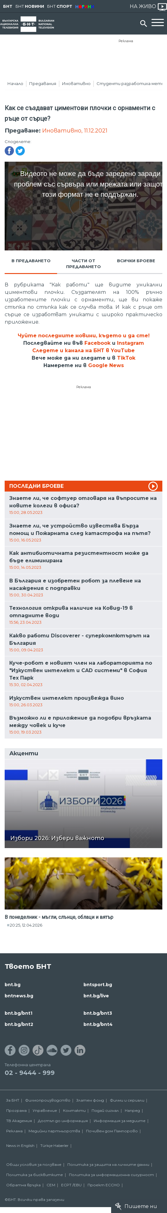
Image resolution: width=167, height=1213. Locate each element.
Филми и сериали (127, 1100)
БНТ (7, 6)
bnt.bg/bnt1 (18, 1013)
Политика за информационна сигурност (111, 1174)
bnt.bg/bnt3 (98, 1013)
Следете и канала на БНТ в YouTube (83, 350)
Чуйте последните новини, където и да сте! (84, 336)
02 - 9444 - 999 (30, 1072)
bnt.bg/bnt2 (19, 1024)
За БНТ (12, 1100)
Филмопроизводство (47, 1100)
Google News (106, 365)
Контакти (74, 1110)
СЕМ (51, 1185)
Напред (132, 1110)
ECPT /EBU (71, 1185)
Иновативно (76, 83)
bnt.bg (12, 984)
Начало (15, 83)
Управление (45, 1110)
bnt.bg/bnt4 (98, 1024)
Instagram (130, 343)
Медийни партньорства (54, 1131)
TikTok (126, 358)
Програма (16, 1110)
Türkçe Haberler (54, 1145)
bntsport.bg (98, 984)
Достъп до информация (63, 1120)
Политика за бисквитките (34, 1174)
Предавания (42, 83)
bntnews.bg (19, 996)
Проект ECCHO (104, 1185)
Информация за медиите (120, 1120)
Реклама (126, 41)
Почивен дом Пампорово (112, 1131)
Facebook (97, 343)
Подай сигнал (105, 1110)
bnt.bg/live (96, 996)
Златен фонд (90, 1100)
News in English (20, 1145)
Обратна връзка (23, 1185)
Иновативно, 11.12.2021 (74, 130)
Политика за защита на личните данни (108, 1164)
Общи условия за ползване (33, 1164)
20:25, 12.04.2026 (26, 925)
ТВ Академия (19, 1120)
